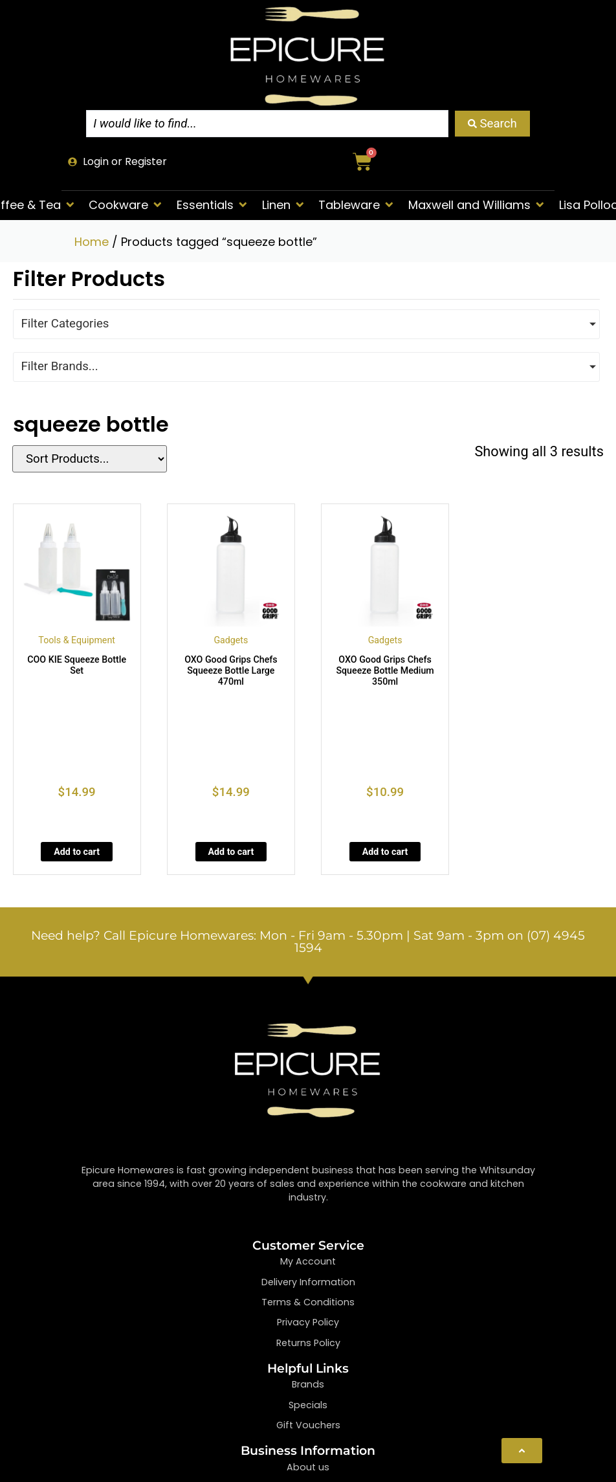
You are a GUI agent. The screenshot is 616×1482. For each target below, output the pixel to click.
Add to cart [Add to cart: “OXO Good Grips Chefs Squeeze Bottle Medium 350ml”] (385, 851)
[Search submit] (492, 124)
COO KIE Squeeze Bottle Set (76, 665)
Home (91, 242)
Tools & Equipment (76, 640)
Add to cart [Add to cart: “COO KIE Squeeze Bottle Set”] (77, 851)
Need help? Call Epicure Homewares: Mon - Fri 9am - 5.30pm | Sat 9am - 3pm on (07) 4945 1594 (308, 941)
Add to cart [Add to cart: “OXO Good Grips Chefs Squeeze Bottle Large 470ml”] (231, 851)
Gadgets (231, 640)
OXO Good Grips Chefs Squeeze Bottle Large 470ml (230, 670)
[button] (126, 205)
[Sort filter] (85, 458)
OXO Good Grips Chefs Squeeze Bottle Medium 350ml (385, 670)
